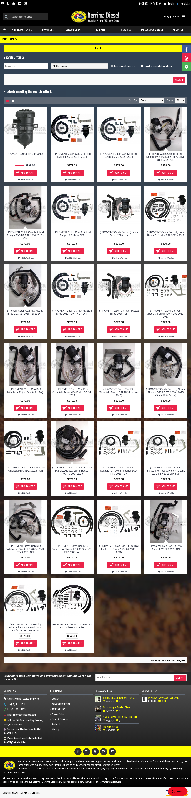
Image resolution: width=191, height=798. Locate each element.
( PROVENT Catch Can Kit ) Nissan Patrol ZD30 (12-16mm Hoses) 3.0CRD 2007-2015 (72, 470)
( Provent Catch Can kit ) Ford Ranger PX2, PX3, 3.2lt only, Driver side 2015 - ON (165, 156)
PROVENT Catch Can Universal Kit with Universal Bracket (72, 626)
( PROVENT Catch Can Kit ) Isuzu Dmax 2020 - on (119, 234)
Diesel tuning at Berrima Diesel (116, 707)
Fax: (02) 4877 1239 (15, 709)
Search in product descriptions (158, 66)
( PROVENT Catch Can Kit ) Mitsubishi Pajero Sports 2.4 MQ (25, 391)
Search (13, 39)
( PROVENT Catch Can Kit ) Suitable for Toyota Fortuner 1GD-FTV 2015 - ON (119, 470)
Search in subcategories (125, 66)
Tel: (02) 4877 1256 (14, 704)
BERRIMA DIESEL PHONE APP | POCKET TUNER (121, 697)
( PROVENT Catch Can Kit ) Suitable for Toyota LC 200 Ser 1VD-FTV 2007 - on (72, 549)
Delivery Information (60, 704)
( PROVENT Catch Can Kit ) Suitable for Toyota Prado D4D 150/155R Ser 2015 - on (25, 627)
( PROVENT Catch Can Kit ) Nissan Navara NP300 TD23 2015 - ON (25, 469)
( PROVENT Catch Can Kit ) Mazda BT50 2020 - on (119, 312)
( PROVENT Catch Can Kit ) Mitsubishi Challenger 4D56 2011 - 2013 (166, 313)
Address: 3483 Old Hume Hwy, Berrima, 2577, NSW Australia (23, 722)
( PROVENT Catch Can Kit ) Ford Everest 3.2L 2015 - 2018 (118, 155)
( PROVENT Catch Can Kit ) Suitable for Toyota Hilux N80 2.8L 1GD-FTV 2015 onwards (166, 470)
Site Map (54, 729)
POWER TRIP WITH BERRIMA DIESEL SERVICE (121, 717)
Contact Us (55, 724)
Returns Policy (57, 709)
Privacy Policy (57, 714)
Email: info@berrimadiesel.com (20, 715)
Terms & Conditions (59, 719)
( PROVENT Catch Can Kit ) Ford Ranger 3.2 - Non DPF (72, 234)
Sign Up (180, 677)
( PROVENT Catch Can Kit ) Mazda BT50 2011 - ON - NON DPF (72, 312)
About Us (54, 699)
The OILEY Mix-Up (110, 726)
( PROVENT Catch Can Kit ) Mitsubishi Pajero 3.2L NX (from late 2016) (119, 392)
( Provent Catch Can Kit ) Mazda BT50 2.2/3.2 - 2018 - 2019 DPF (25, 312)
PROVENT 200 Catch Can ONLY (25, 153)
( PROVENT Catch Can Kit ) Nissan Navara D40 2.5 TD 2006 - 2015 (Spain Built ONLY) (165, 392)
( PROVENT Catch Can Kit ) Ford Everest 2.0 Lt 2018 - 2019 (72, 155)
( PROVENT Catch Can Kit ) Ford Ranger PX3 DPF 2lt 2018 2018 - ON (25, 235)
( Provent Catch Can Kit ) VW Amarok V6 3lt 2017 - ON (166, 547)
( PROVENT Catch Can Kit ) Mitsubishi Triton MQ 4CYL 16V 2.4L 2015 (72, 392)
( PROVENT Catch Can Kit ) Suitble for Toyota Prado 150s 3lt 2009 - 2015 (119, 549)
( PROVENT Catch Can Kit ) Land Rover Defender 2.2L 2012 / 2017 (166, 234)
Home (4, 39)
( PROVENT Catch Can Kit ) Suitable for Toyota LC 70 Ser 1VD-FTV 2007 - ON (25, 549)
